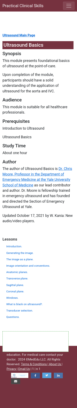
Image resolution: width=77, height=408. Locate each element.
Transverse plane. (17, 278)
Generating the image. (20, 253)
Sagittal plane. (15, 285)
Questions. (13, 316)
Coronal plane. (15, 291)
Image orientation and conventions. (28, 265)
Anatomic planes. (17, 272)
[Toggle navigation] (69, 6)
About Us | (55, 364)
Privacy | (12, 369)
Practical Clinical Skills (23, 5)
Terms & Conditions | (35, 364)
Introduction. (14, 246)
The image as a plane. (19, 259)
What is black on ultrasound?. (24, 304)
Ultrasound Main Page (18, 35)
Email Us (24, 369)
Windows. (12, 297)
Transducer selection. (19, 310)
